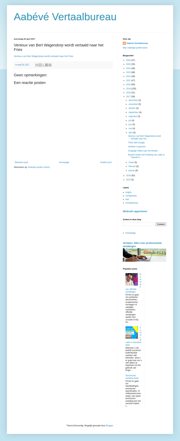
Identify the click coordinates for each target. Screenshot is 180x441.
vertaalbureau (131, 203)
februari (132, 166)
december (133, 100)
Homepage (64, 162)
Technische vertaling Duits (132, 376)
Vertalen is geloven (137, 146)
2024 (128, 68)
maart (131, 162)
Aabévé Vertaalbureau (65, 16)
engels (128, 192)
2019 (128, 88)
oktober (132, 108)
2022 (128, 76)
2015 (128, 179)
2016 (128, 175)
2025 (128, 64)
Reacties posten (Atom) (39, 167)
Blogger (109, 425)
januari (132, 170)
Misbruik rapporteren (135, 211)
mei (131, 128)
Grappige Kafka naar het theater (143, 151)
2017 (128, 96)
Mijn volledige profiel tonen (135, 48)
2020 (128, 84)
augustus (133, 116)
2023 (128, 72)
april (131, 132)
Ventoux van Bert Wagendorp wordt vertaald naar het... (144, 137)
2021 (128, 80)
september (134, 112)
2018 (128, 92)
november (133, 104)
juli (130, 120)
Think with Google (136, 142)
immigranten (131, 196)
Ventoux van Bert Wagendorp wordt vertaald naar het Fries (43, 56)
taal (127, 199)
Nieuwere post (21, 162)
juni (130, 124)
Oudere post (106, 162)
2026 (128, 60)
